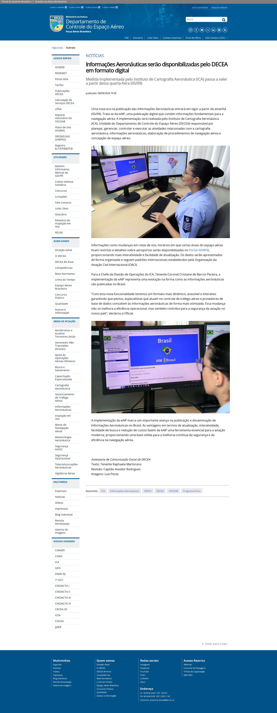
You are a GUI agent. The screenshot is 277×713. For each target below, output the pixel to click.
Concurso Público (105, 689)
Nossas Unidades (64, 541)
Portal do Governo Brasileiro (16, 1)
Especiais (57, 664)
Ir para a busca (93, 7)
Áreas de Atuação (64, 321)
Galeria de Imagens (62, 685)
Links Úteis (152, 37)
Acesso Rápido (63, 58)
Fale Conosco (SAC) (215, 37)
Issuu (142, 682)
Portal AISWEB (199, 250)
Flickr (142, 675)
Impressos (58, 675)
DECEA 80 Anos (104, 671)
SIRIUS (147, 491)
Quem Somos (61, 241)
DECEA (160, 491)
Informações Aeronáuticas (124, 491)
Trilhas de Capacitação (194, 671)
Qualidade (102, 692)
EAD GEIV (188, 675)
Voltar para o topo (216, 644)
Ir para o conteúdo (59, 7)
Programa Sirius (191, 491)
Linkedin (144, 678)
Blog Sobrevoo (60, 678)
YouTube (144, 671)
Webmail (188, 664)
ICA (103, 491)
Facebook (144, 668)
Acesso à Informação (106, 696)
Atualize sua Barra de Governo (51, 1)
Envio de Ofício (193, 37)
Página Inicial (57, 47)
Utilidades (60, 157)
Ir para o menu (76, 7)
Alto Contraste (200, 7)
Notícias (57, 668)
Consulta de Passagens (194, 668)
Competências (103, 675)
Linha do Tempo (104, 682)
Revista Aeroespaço (62, 682)
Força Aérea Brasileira (78, 32)
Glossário (138, 37)
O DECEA (101, 668)
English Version (219, 7)
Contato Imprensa (172, 37)
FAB (127, 37)
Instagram (145, 664)
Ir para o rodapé (110, 7)
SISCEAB (173, 491)
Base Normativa (104, 678)
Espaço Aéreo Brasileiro (108, 685)
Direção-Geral (103, 664)
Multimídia (60, 482)
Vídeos (56, 671)
